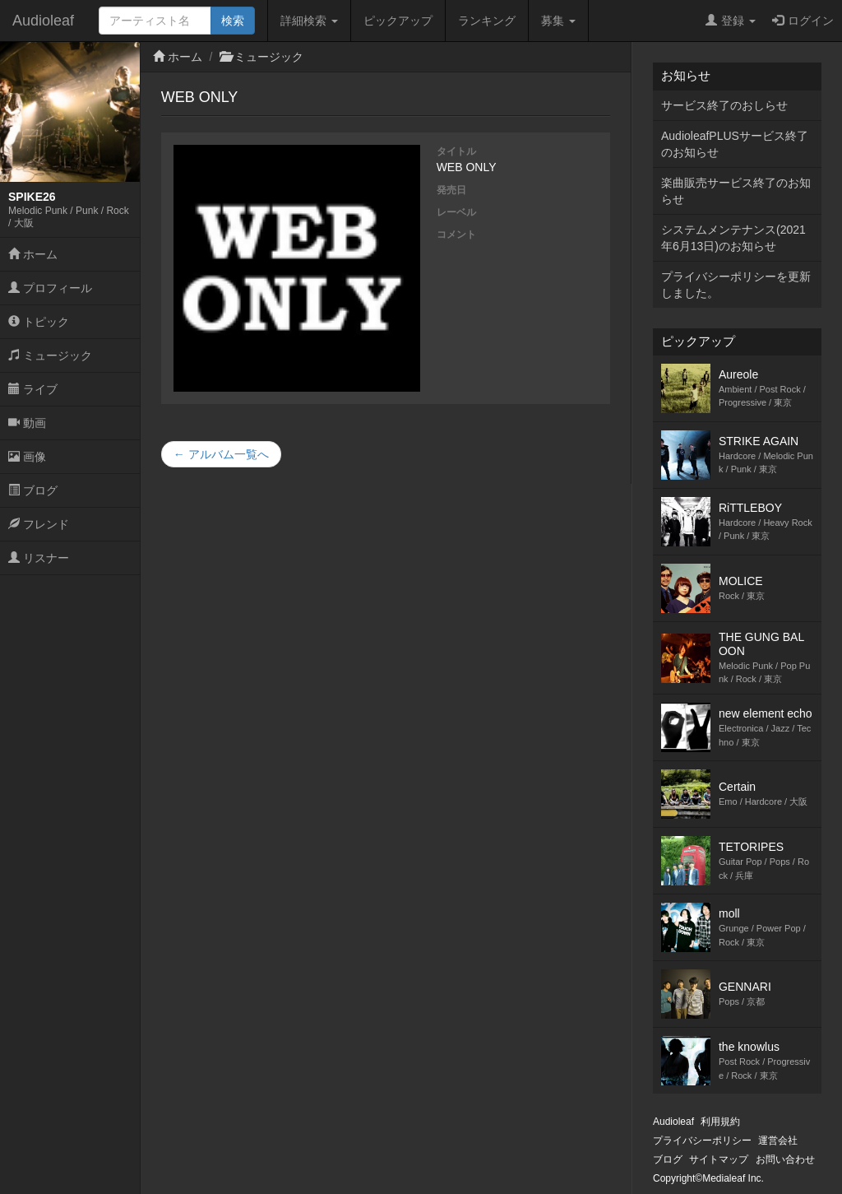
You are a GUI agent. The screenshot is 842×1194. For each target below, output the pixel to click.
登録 (731, 20)
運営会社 (778, 1140)
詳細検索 (309, 20)
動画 (27, 423)
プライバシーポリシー (702, 1140)
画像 (27, 456)
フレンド (38, 524)
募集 (558, 20)
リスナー (38, 557)
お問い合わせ (785, 1159)
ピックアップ (398, 20)
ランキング (487, 20)
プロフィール (50, 288)
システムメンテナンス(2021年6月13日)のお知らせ (733, 238)
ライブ (33, 389)
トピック (38, 321)
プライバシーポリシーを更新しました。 (736, 285)
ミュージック (50, 355)
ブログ (33, 490)
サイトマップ (718, 1159)
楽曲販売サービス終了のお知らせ (736, 191)
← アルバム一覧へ (221, 454)
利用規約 (720, 1121)
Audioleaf (43, 20)
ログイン (803, 20)
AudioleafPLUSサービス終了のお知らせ (734, 144)
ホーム (33, 254)
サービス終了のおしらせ (724, 105)
